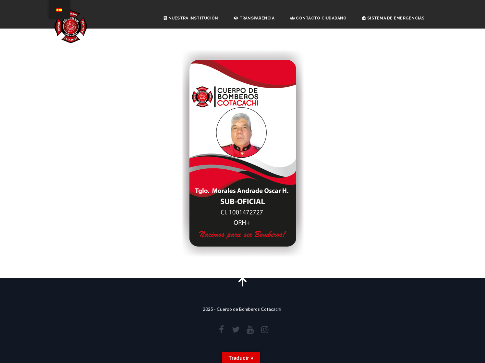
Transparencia (254, 18)
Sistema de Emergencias (393, 18)
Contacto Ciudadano (318, 18)
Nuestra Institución (191, 18)
